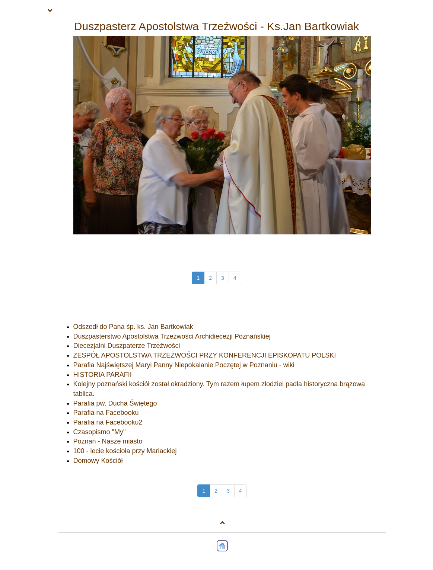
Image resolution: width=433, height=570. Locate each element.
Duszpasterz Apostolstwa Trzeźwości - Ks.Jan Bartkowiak (216, 26)
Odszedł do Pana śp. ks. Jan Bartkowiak (133, 326)
